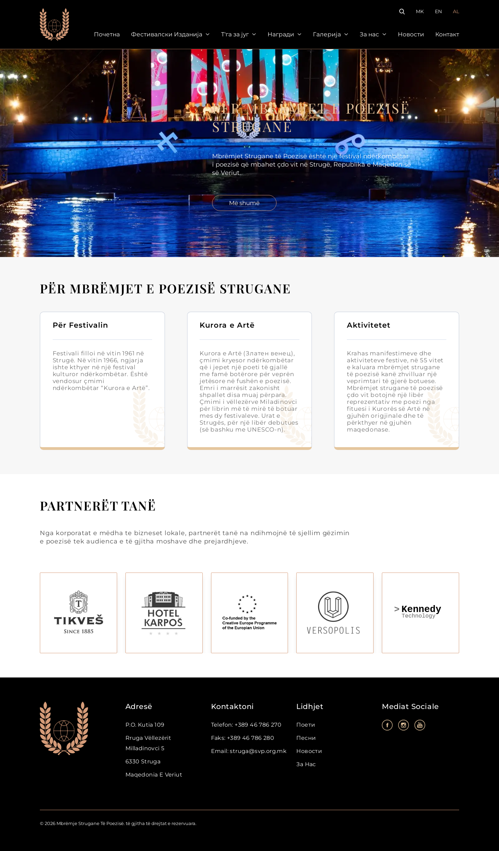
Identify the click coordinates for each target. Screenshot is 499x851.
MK (420, 11)
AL (456, 11)
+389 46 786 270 (257, 724)
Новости (411, 34)
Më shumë (244, 203)
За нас (369, 34)
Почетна (107, 34)
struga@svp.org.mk (257, 751)
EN (438, 11)
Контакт (447, 34)
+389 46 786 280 (250, 738)
